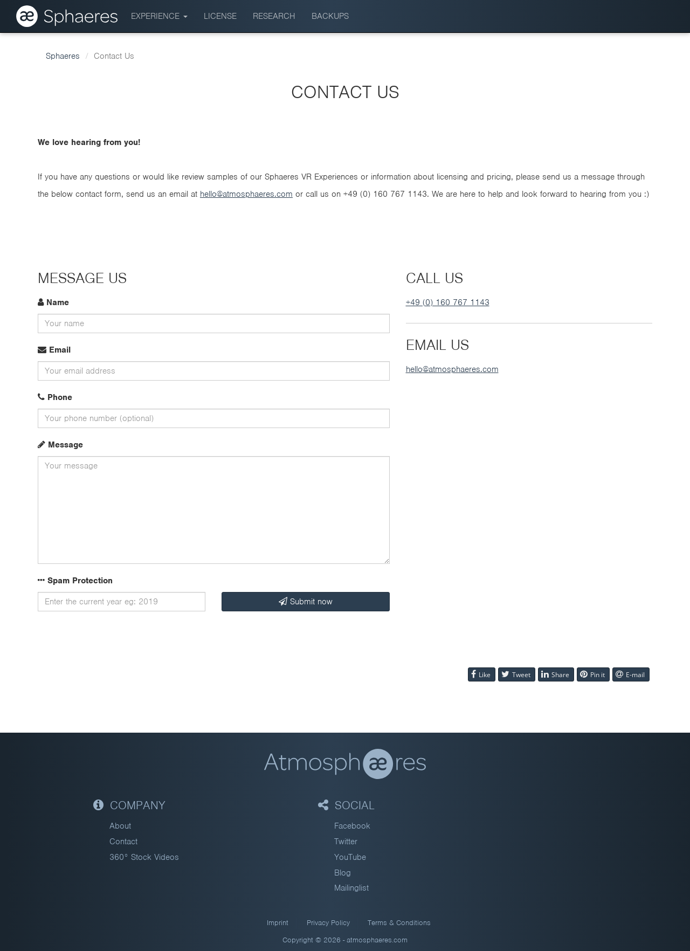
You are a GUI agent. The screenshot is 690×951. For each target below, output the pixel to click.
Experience (159, 16)
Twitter (345, 841)
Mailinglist (351, 888)
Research (274, 16)
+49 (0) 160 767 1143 (447, 302)
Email (54, 349)
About (120, 826)
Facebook (352, 826)
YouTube (350, 857)
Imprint (277, 922)
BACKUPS (330, 16)
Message (60, 444)
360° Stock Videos (144, 857)
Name (53, 302)
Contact (123, 841)
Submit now (306, 601)
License (220, 16)
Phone (55, 397)
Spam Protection (75, 580)
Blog (342, 872)
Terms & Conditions (399, 922)
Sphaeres (63, 56)
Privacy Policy (328, 922)
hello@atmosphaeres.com (246, 194)
